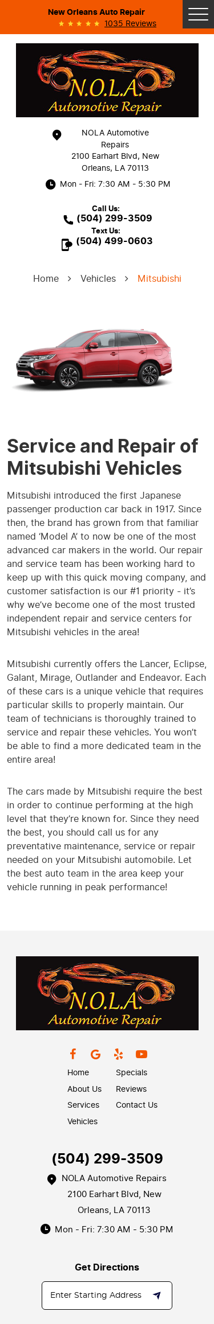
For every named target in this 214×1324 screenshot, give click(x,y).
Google (95, 1054)
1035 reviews (130, 24)
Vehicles (98, 278)
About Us (84, 1089)
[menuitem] (91, 1073)
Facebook (73, 1054)
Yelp (118, 1054)
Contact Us (137, 1105)
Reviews (131, 1089)
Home (46, 278)
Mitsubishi (159, 278)
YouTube (141, 1054)
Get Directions (107, 1267)
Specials (131, 1073)
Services (83, 1105)
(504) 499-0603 (114, 241)
